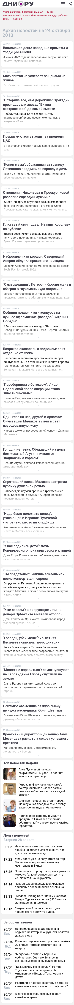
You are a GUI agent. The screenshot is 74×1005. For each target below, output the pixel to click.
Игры (6, 18)
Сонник (17, 18)
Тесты (50, 12)
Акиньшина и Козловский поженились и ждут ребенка (35, 15)
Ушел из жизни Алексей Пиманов (23, 12)
